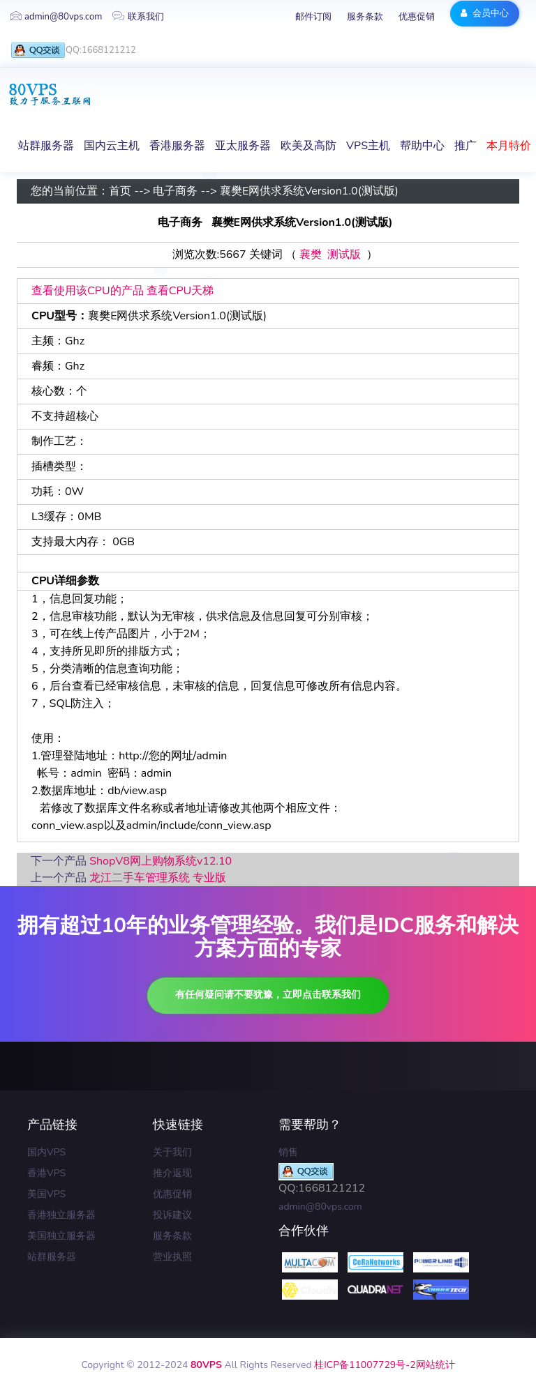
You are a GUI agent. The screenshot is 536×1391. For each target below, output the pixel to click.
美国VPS (46, 1194)
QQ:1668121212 (73, 50)
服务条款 (365, 16)
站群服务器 (51, 1256)
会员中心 (485, 13)
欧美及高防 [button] (308, 145)
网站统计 (435, 1364)
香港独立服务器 (61, 1215)
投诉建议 (172, 1215)
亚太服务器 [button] (243, 145)
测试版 (344, 255)
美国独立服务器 (61, 1235)
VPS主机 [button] (368, 145)
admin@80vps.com (56, 16)
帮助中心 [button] (422, 145)
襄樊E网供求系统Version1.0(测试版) (309, 191)
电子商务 (175, 191)
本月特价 (508, 145)
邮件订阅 (313, 16)
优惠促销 (417, 16)
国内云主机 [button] (112, 145)
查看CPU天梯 (180, 290)
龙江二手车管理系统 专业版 (157, 877)
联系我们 (138, 16)
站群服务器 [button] (46, 145)
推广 (465, 145)
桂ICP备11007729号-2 (364, 1364)
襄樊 (310, 255)
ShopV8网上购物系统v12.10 (160, 861)
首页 (120, 191)
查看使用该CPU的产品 (87, 290)
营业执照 (172, 1256)
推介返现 (172, 1173)
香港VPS (46, 1173)
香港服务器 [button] (177, 145)
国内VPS (46, 1152)
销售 (288, 1152)
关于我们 (172, 1152)
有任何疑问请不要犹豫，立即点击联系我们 (268, 994)
